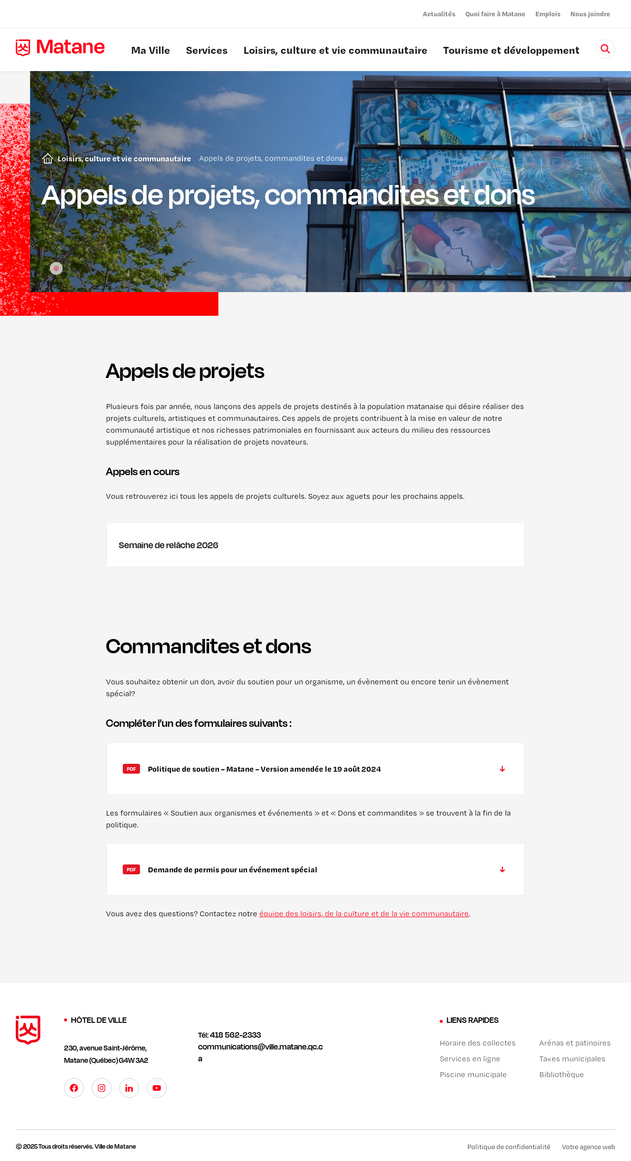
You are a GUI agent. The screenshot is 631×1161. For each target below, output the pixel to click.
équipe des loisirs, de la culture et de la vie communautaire (364, 913)
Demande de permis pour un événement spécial (232, 869)
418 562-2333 (235, 1035)
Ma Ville (150, 51)
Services (207, 51)
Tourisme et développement (511, 51)
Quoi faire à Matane (495, 13)
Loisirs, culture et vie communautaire (335, 51)
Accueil (46, 158)
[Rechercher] (605, 49)
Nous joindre (590, 13)
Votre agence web (588, 1147)
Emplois (548, 13)
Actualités (439, 13)
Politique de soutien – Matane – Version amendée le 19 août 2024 (264, 769)
